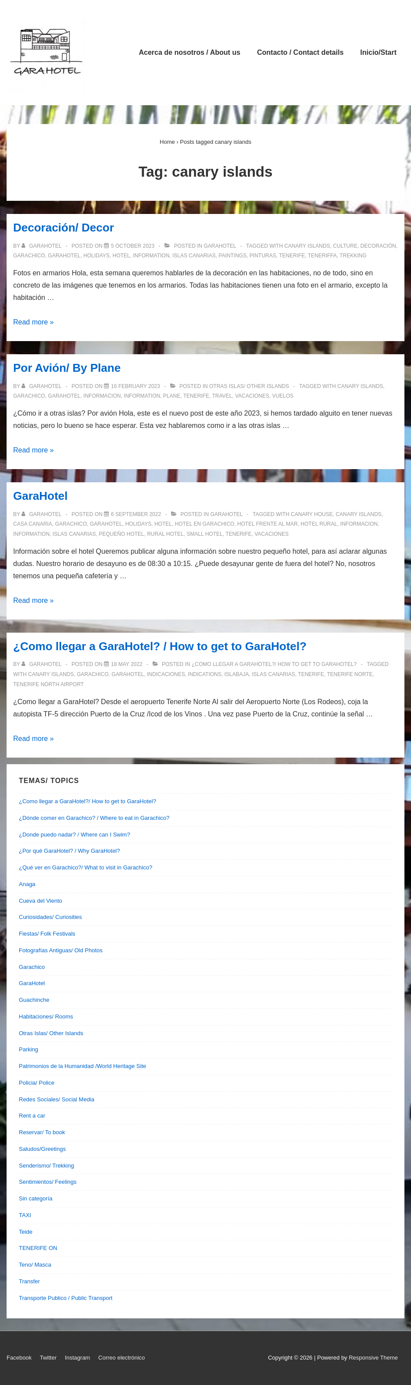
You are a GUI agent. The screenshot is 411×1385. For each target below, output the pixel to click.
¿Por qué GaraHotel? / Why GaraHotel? (69, 850)
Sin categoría (36, 1198)
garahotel (64, 256)
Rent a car (32, 1115)
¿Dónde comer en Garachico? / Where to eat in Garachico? (94, 818)
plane (171, 396)
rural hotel (165, 534)
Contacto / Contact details (300, 52)
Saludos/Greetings (42, 1149)
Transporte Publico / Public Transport (65, 1298)
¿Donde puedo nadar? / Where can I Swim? (74, 834)
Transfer (29, 1281)
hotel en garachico (205, 524)
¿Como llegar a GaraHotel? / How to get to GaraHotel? (160, 646)
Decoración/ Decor (63, 227)
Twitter (48, 1357)
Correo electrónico (121, 1357)
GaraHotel (220, 246)
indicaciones (166, 674)
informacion (102, 396)
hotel (121, 256)
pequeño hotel (121, 534)
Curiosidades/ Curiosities (50, 917)
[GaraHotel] (136, 514)
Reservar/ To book (42, 1132)
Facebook (19, 1357)
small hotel (204, 534)
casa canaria (32, 524)
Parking (28, 1049)
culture (345, 246)
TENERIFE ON (38, 1248)
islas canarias (194, 256)
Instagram (77, 1357)
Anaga (27, 884)
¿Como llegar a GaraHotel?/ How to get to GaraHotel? (274, 664)
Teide (25, 1231)
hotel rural (318, 524)
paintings (232, 256)
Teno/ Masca (35, 1264)
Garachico (32, 967)
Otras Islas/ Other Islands (249, 386)
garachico (29, 256)
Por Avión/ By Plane (67, 367)
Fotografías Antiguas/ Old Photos (61, 950)
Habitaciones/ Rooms (46, 1016)
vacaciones (252, 396)
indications (204, 674)
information (151, 256)
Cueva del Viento (40, 900)
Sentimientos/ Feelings (48, 1181)
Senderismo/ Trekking (46, 1165)
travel (222, 396)
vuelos (282, 396)
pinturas (263, 256)
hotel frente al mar (267, 524)
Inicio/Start (378, 52)
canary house (312, 514)
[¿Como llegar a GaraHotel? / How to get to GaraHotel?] (127, 664)
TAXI (25, 1215)
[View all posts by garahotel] (42, 246)
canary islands (307, 246)
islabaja (236, 674)
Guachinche (34, 1000)
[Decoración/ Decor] (132, 246)
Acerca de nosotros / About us (189, 52)
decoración (378, 246)
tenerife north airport (48, 684)
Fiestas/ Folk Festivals (47, 933)
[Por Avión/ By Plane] (135, 386)
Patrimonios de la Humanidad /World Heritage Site (82, 1066)
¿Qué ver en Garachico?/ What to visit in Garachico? (85, 867)
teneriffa (322, 256)
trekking (353, 256)
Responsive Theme (373, 1357)
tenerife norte (349, 674)
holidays (96, 256)
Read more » (33, 322)
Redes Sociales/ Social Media (56, 1099)
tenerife (292, 256)
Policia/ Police (36, 1082)
